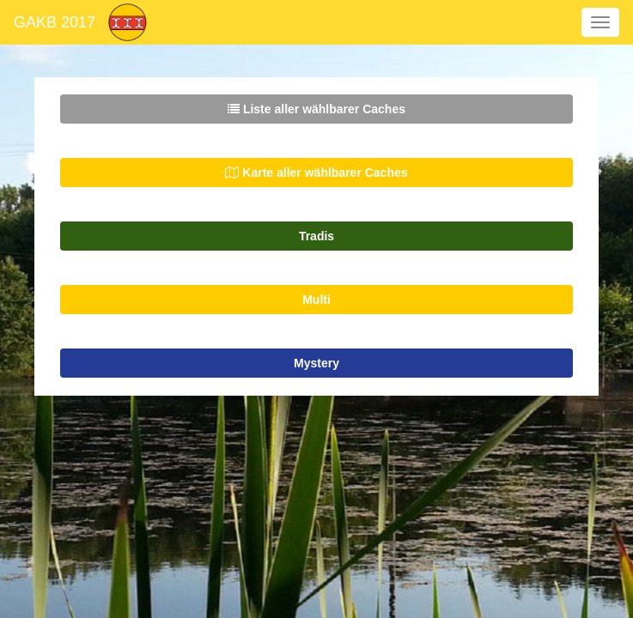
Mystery (316, 363)
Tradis (316, 236)
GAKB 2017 (54, 22)
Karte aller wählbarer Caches (316, 172)
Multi (316, 299)
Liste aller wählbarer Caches (316, 109)
